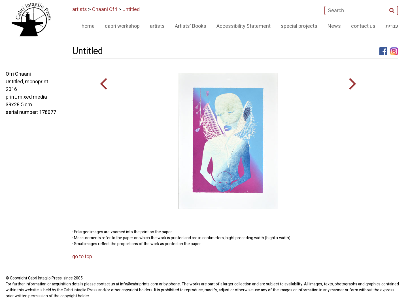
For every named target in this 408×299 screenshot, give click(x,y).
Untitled (131, 9)
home (88, 26)
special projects (299, 26)
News (334, 26)
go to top (82, 256)
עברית (392, 26)
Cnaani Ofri (104, 9)
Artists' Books (190, 26)
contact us (363, 26)
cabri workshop (122, 26)
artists (79, 9)
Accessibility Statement (243, 26)
